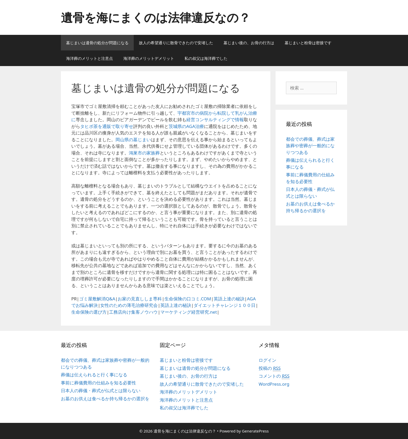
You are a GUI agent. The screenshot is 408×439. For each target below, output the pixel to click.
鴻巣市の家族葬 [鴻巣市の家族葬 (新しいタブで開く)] (144, 153)
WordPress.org (274, 384)
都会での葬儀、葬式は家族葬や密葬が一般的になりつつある (310, 145)
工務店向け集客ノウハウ (133, 312)
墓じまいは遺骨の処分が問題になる (97, 42)
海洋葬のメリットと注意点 (89, 58)
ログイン (267, 360)
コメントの (274, 376)
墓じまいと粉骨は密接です (308, 42)
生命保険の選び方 (89, 312)
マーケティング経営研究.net (188, 312)
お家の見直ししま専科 (140, 299)
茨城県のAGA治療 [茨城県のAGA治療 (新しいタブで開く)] (186, 126)
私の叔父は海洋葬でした (205, 58)
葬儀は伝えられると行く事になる (94, 375)
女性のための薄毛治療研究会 (129, 305)
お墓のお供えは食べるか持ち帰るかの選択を (105, 399)
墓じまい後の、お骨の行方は (249, 42)
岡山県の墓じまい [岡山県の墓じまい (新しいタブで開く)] (133, 140)
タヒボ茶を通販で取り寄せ (106, 126)
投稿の (270, 368)
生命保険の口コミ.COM (187, 299)
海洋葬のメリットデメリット (148, 58)
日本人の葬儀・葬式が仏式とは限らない (101, 390)
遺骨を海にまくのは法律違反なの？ (155, 17)
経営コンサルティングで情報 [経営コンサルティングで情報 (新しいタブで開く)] (215, 119)
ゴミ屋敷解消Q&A (97, 299)
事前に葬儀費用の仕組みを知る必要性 (98, 383)
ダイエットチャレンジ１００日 (225, 305)
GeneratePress (255, 431)
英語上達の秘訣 (229, 299)
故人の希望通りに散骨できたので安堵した (176, 42)
